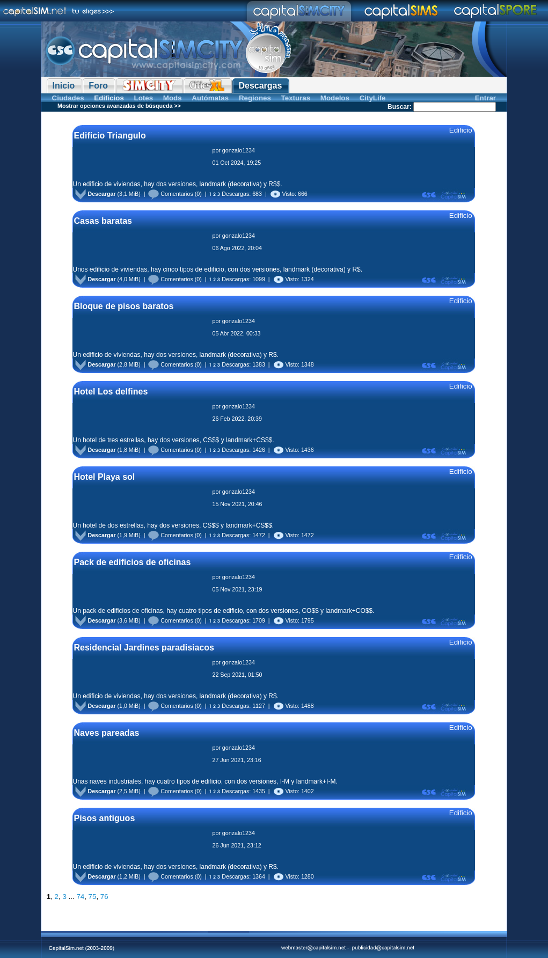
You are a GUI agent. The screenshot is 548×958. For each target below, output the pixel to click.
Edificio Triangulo (109, 135)
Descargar (95, 194)
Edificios (109, 98)
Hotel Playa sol (104, 476)
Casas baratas (103, 220)
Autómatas (210, 98)
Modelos (334, 98)
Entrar (485, 98)
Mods (172, 98)
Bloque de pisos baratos (123, 306)
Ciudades (68, 98)
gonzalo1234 (238, 150)
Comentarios (170, 194)
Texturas (296, 98)
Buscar (399, 107)
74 (80, 897)
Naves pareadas (106, 732)
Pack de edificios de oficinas (132, 562)
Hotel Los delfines (111, 391)
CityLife (373, 98)
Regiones (255, 98)
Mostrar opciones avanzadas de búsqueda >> (119, 106)
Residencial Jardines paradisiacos (144, 647)
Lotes (144, 98)
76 (104, 897)
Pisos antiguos (104, 818)
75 (93, 897)
